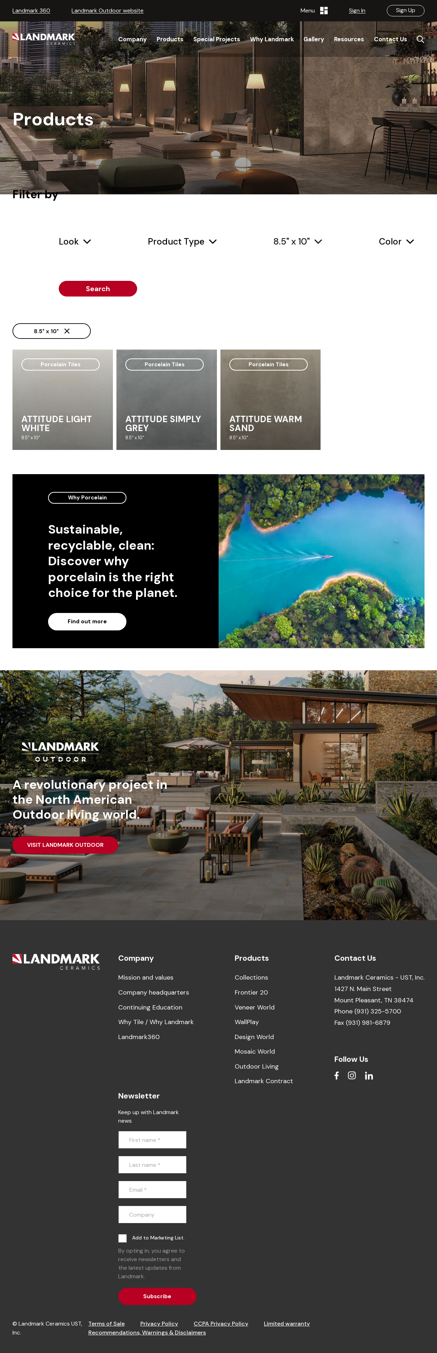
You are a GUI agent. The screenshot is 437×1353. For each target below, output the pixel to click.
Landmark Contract (264, 1081)
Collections (251, 977)
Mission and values (145, 977)
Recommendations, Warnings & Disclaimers (147, 1332)
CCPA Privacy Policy (221, 1323)
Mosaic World (255, 1051)
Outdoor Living (257, 1066)
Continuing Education (150, 1007)
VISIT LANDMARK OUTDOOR (65, 845)
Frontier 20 (251, 992)
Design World (254, 1037)
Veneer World (255, 1007)
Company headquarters (153, 992)
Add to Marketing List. (158, 1237)
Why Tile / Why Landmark (156, 1022)
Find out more (87, 621)
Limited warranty (287, 1323)
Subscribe (157, 1296)
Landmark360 (139, 1037)
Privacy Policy (159, 1323)
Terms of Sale (106, 1323)
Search (98, 288)
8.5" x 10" (51, 331)
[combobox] (75, 242)
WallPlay (247, 1022)
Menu (314, 10)
